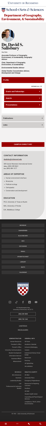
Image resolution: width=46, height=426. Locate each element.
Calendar (23, 277)
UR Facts (27, 346)
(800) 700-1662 (23, 324)
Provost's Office (16, 352)
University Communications (13, 354)
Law (20, 388)
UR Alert (27, 379)
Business (18, 382)
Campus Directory (23, 149)
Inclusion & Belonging (31, 352)
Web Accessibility (23, 334)
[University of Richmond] (23, 3)
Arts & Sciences (16, 379)
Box (23, 245)
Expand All (35, 91)
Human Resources (15, 346)
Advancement (17, 366)
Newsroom (28, 362)
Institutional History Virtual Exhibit (32, 358)
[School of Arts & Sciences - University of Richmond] (23, 10)
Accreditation (29, 371)
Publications (8, 123)
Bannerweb (23, 235)
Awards (9, 103)
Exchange (23, 251)
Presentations (11, 109)
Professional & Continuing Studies (13, 392)
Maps (23, 271)
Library (23, 266)
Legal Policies (23, 330)
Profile (6, 85)
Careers (27, 354)
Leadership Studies (15, 385)
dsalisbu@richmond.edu (13, 164)
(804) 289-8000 (23, 318)
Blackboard (23, 240)
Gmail (23, 256)
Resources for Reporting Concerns (32, 389)
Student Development (15, 357)
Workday (23, 230)
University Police (29, 382)
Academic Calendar (30, 349)
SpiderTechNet (23, 261)
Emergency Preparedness (32, 385)
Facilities (27, 393)
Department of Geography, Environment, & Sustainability (23, 19)
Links (5, 130)
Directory (27, 365)
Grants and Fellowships (15, 96)
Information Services (15, 360)
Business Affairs (16, 363)
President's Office (16, 349)
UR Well (27, 396)
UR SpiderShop (29, 368)
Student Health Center (31, 398)
